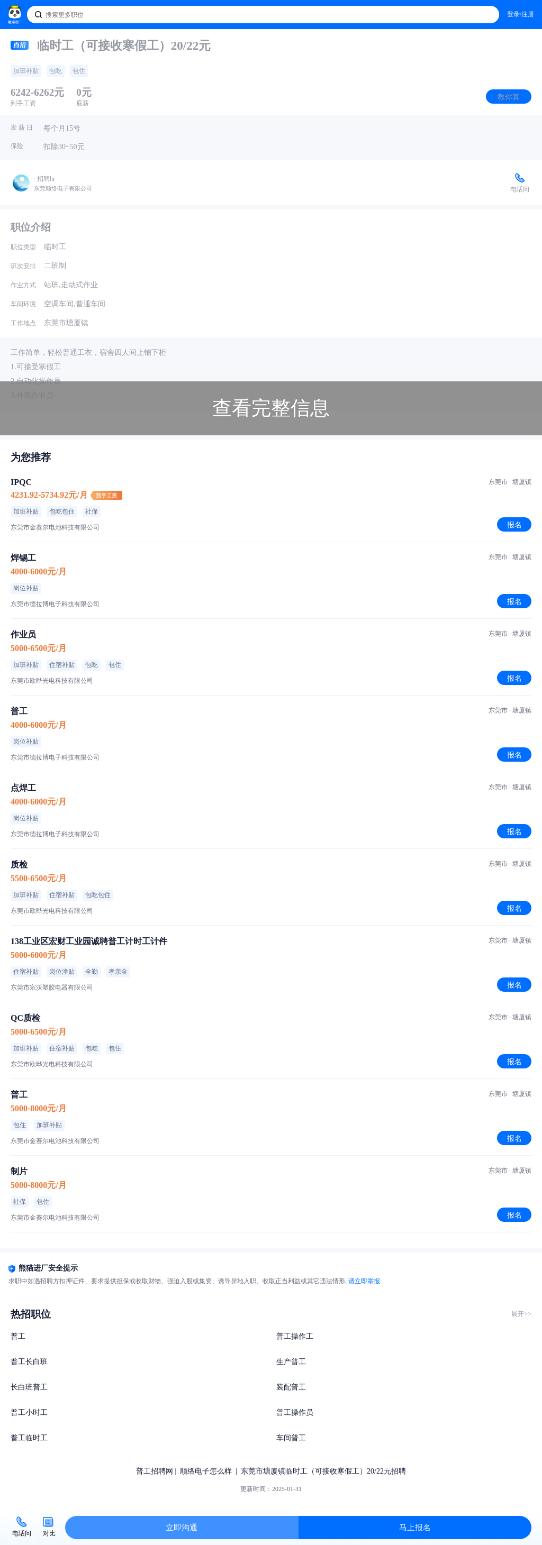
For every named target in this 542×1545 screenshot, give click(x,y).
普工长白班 (29, 1362)
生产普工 (291, 1362)
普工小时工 (29, 1412)
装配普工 (291, 1387)
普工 (18, 1336)
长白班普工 (29, 1387)
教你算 (509, 97)
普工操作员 (294, 1412)
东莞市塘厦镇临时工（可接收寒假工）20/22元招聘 (323, 1471)
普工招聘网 (154, 1471)
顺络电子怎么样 (206, 1471)
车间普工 (291, 1438)
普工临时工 (29, 1438)
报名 (514, 524)
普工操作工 (294, 1336)
